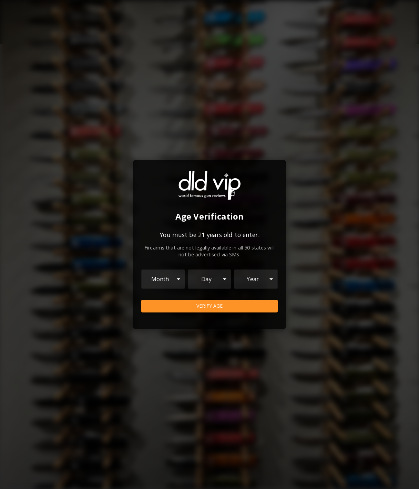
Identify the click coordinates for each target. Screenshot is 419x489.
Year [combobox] (253, 279)
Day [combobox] (206, 279)
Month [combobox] (160, 279)
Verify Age (209, 306)
